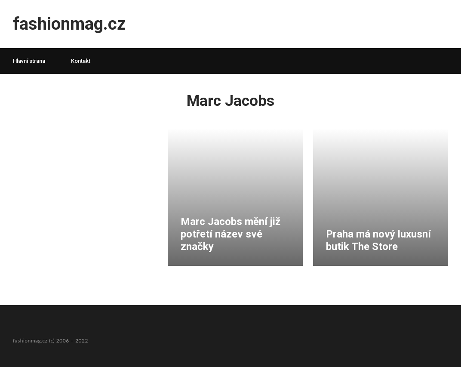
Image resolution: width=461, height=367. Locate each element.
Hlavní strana (29, 61)
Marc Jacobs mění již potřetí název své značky (230, 234)
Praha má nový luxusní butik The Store (378, 240)
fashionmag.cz (69, 24)
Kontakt (80, 61)
